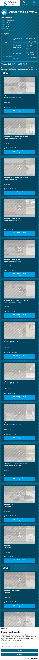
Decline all (20, 654)
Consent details (5, 646)
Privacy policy (19, 646)
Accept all (19, 651)
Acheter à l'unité (19, 111)
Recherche (24, 3)
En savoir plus (33, 69)
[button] (24, 3)
